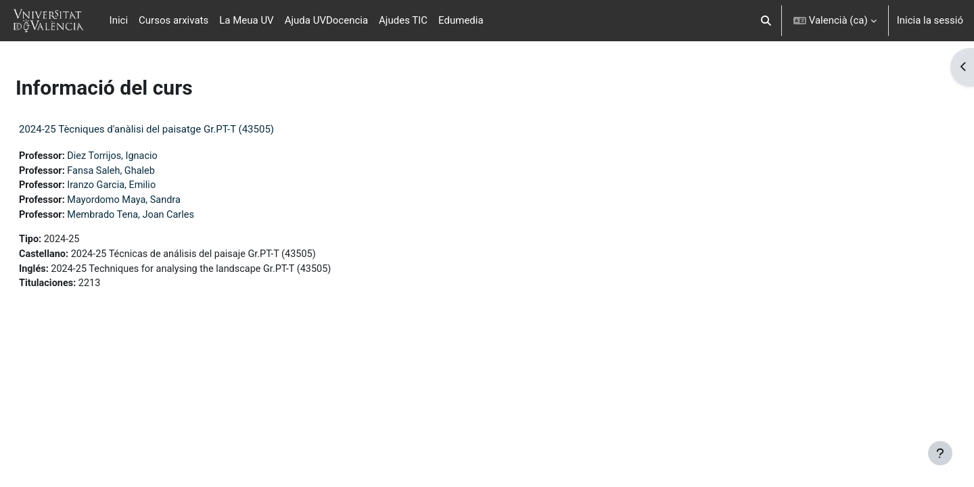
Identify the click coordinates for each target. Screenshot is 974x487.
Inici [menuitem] (119, 20)
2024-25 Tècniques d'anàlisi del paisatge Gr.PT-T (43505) (178, 129)
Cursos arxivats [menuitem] (173, 20)
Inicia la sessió (930, 20)
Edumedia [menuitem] (461, 20)
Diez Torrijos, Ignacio (148, 156)
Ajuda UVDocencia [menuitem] (326, 20)
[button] (766, 20)
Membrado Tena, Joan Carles (167, 217)
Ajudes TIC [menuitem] (403, 20)
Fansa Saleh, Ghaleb (146, 172)
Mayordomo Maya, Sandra (160, 202)
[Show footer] (940, 453)
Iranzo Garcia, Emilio (147, 187)
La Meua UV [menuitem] (246, 20)
